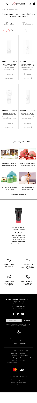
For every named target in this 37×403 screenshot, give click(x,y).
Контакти (23, 343)
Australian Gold (24, 350)
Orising (15, 358)
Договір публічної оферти (18, 384)
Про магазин (13, 338)
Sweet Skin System (12, 362)
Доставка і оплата (12, 341)
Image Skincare (24, 355)
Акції (15, 343)
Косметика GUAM (12, 350)
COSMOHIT (18, 3)
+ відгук (14, 61)
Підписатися (26, 320)
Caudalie (14, 355)
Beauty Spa (14, 353)
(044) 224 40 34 (18, 306)
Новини (22, 338)
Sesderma (14, 360)
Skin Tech (22, 360)
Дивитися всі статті (18, 194)
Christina (22, 353)
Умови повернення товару (18, 382)
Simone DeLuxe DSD (25, 358)
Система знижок (25, 341)
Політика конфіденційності (18, 380)
